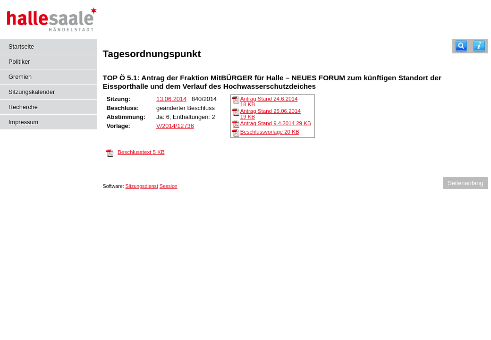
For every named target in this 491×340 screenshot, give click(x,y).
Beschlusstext (141, 152)
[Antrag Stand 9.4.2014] (235, 124)
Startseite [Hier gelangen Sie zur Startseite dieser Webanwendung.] (21, 46)
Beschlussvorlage (269, 132)
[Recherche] (461, 46)
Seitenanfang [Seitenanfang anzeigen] (465, 183)
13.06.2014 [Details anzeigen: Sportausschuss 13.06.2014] (171, 98)
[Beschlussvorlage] (235, 132)
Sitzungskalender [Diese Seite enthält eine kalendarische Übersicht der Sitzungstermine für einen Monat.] (31, 91)
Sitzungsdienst (142, 186)
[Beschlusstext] (109, 152)
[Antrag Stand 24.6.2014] (235, 99)
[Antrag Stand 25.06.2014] (235, 111)
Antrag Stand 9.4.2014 (275, 123)
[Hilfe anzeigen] (479, 46)
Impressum (23, 122)
